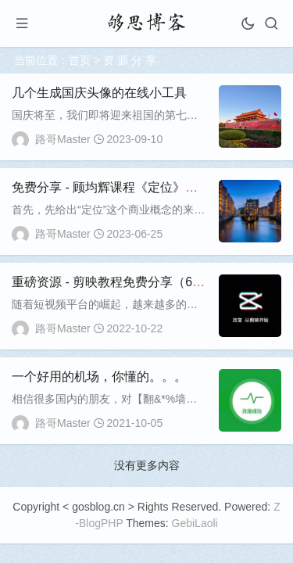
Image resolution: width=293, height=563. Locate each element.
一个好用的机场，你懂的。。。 (99, 376)
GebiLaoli (195, 523)
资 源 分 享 (129, 60)
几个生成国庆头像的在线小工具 (99, 92)
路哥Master (63, 139)
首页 (80, 60)
